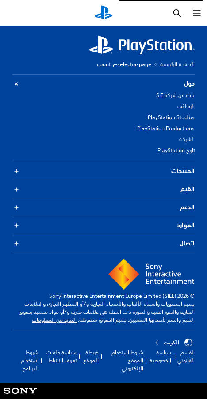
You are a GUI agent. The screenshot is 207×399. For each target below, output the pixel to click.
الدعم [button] (103, 207)
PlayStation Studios (171, 117)
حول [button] (103, 83)
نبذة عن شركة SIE (175, 95)
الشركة (187, 139)
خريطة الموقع (91, 356)
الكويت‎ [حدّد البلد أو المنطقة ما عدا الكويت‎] (174, 342)
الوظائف (186, 106)
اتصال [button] (103, 243)
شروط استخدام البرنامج (29, 360)
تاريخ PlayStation (176, 150)
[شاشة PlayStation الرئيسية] (103, 13)
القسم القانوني (186, 356)
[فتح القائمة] (197, 13)
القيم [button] (103, 189)
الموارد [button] (103, 225)
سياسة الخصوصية (160, 356)
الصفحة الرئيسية (177, 64)
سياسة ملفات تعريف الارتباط (61, 356)
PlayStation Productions (166, 128)
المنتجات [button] (103, 171)
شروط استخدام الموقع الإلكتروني (127, 360)
